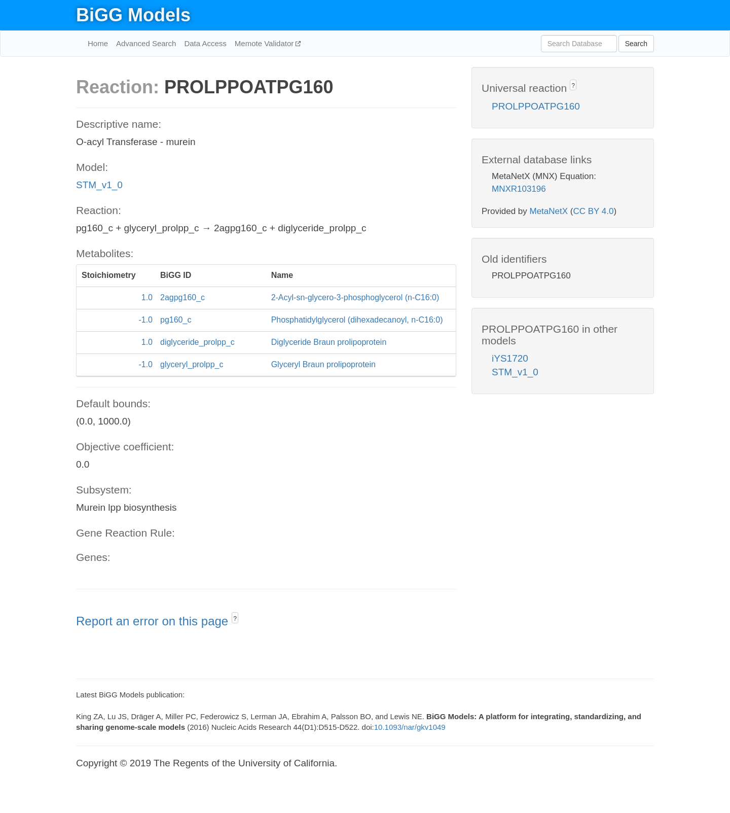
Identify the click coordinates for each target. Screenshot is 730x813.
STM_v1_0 (99, 185)
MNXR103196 (519, 189)
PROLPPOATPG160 (536, 106)
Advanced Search (146, 43)
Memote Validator (265, 43)
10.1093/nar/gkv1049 (410, 727)
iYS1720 (510, 358)
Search (636, 44)
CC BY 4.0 (593, 211)
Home (98, 43)
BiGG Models (133, 15)
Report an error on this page (154, 621)
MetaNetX (549, 211)
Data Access (205, 43)
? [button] (235, 618)
